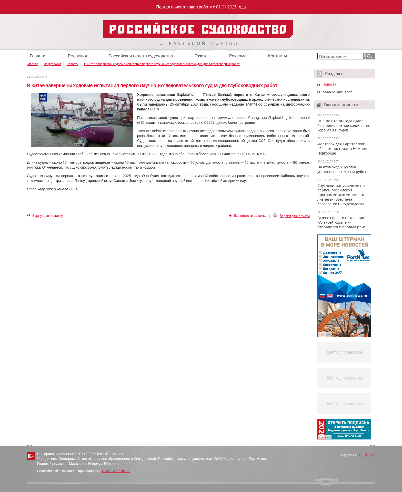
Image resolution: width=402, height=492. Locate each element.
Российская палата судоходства (141, 56)
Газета (201, 56)
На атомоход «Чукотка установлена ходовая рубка (341, 169)
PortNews (367, 454)
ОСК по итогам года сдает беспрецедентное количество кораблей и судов (343, 125)
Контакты (277, 56)
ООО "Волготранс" (116, 470)
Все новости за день (250, 215)
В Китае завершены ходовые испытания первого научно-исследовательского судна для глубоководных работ (162, 64)
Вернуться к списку (47, 215)
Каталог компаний (337, 91)
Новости (72, 64)
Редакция (77, 56)
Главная (38, 56)
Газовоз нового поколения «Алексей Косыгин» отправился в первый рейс (341, 222)
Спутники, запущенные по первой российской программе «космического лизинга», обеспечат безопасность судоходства (341, 194)
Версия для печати (295, 215)
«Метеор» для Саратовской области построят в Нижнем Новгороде (342, 149)
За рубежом (52, 64)
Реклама (238, 56)
